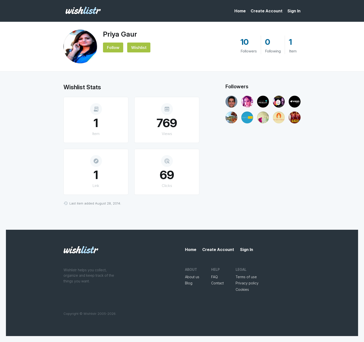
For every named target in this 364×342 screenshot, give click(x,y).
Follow (113, 47)
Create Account (267, 10)
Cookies (242, 289)
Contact (217, 283)
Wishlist (138, 47)
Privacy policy (247, 283)
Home (240, 10)
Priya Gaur (120, 34)
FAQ (214, 277)
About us (192, 277)
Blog (188, 283)
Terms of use (246, 277)
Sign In (294, 10)
